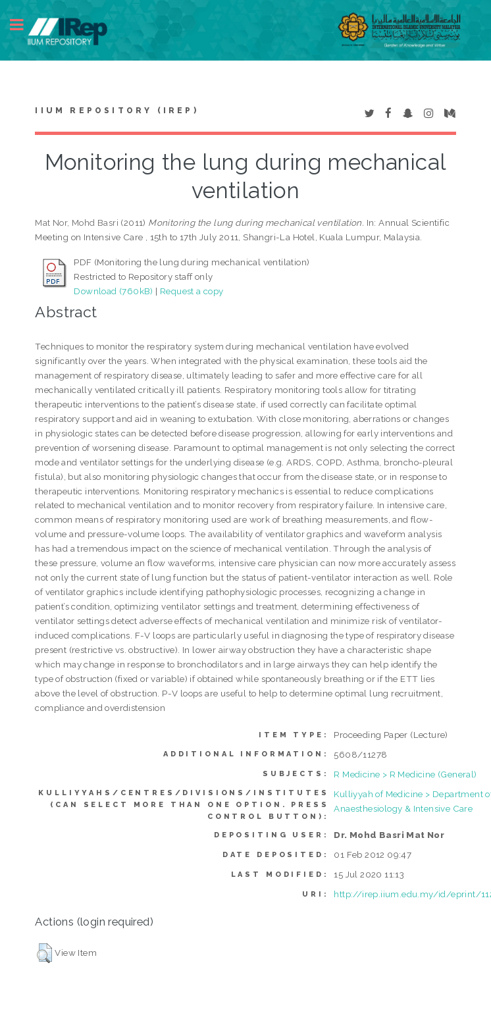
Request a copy (192, 291)
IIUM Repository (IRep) (116, 110)
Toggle (23, 24)
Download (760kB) (113, 291)
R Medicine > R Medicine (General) (405, 774)
